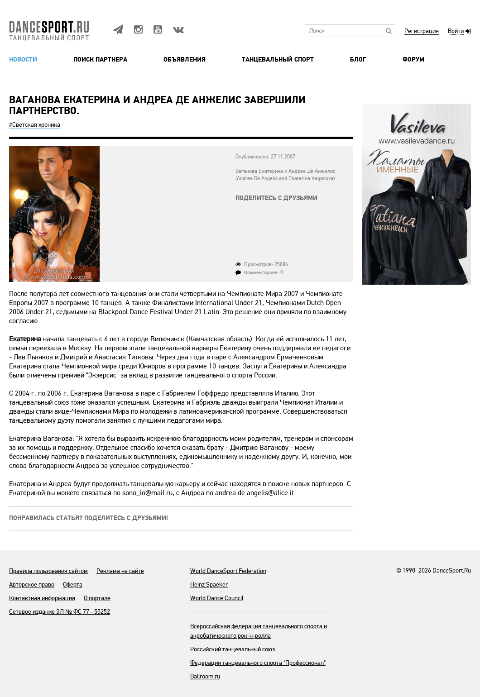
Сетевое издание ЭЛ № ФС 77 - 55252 (59, 612)
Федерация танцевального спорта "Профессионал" (258, 663)
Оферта (72, 584)
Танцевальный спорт (278, 60)
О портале (97, 598)
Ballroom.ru (205, 676)
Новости (23, 60)
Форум (413, 60)
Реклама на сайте (120, 571)
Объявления (184, 60)
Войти (456, 31)
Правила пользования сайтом (48, 571)
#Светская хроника (34, 125)
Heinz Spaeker (209, 584)
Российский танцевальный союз (232, 649)
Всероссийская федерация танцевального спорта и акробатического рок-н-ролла (258, 631)
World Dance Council (216, 598)
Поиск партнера (100, 60)
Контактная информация (42, 598)
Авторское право (31, 584)
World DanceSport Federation (228, 571)
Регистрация (421, 31)
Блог (358, 60)
